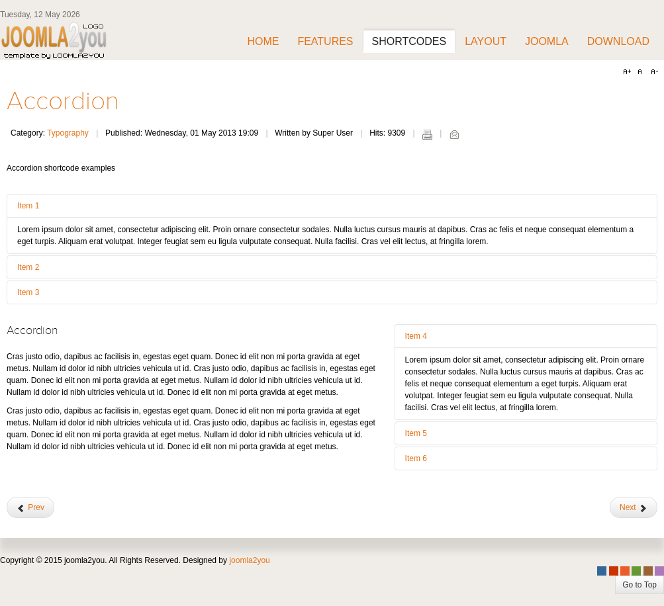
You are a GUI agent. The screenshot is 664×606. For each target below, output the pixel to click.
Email (454, 134)
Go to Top (639, 584)
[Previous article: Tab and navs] (30, 507)
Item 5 (416, 433)
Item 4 (416, 336)
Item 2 (28, 267)
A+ (629, 72)
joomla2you (249, 560)
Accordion (63, 101)
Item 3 (28, 292)
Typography (68, 133)
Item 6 (416, 458)
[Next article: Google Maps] (633, 507)
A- (653, 72)
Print (427, 134)
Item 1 (28, 205)
